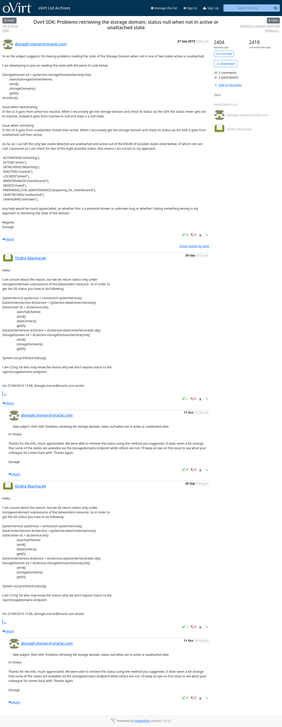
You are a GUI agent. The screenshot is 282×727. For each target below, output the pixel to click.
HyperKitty (142, 721)
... (5, 393)
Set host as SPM (10, 28)
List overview (224, 54)
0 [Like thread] (186, 235)
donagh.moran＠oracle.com (41, 44)
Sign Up (211, 8)
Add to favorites (228, 85)
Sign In (190, 8)
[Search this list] (247, 8)
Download (225, 64)
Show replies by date (194, 246)
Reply (8, 239)
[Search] (276, 8)
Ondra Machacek (30, 258)
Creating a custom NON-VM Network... (260, 28)
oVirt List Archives (36, 7)
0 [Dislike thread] (193, 235)
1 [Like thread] (186, 398)
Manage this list (164, 8)
